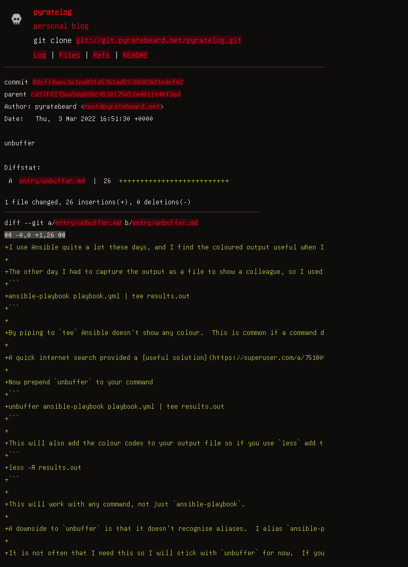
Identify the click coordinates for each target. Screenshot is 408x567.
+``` (12, 283)
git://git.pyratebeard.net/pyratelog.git (159, 40)
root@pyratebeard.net (122, 106)
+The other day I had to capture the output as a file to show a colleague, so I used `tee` (174, 271)
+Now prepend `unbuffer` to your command (78, 381)
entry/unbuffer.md (52, 180)
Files (69, 54)
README (135, 54)
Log (39, 54)
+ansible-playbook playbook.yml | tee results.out (97, 295)
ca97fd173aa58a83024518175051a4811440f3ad (106, 94)
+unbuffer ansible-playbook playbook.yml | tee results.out (114, 406)
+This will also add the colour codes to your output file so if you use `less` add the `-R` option (190, 442)
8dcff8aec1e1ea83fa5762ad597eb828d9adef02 (107, 81)
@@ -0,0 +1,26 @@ (34, 234)
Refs (101, 54)
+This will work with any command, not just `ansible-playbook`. (124, 504)
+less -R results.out (43, 467)
